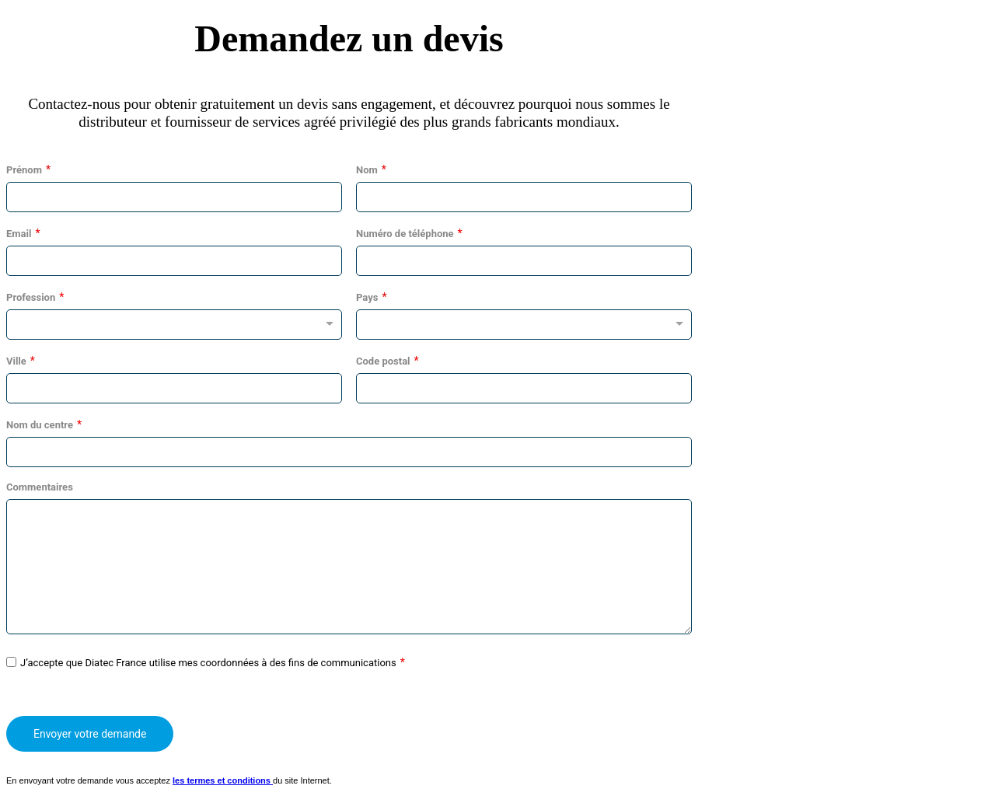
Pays (367, 297)
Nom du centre (39, 425)
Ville (16, 361)
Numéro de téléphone (405, 233)
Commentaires (39, 487)
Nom (367, 170)
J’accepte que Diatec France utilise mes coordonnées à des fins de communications (208, 663)
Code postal (383, 361)
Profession (30, 297)
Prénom (24, 170)
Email (18, 233)
